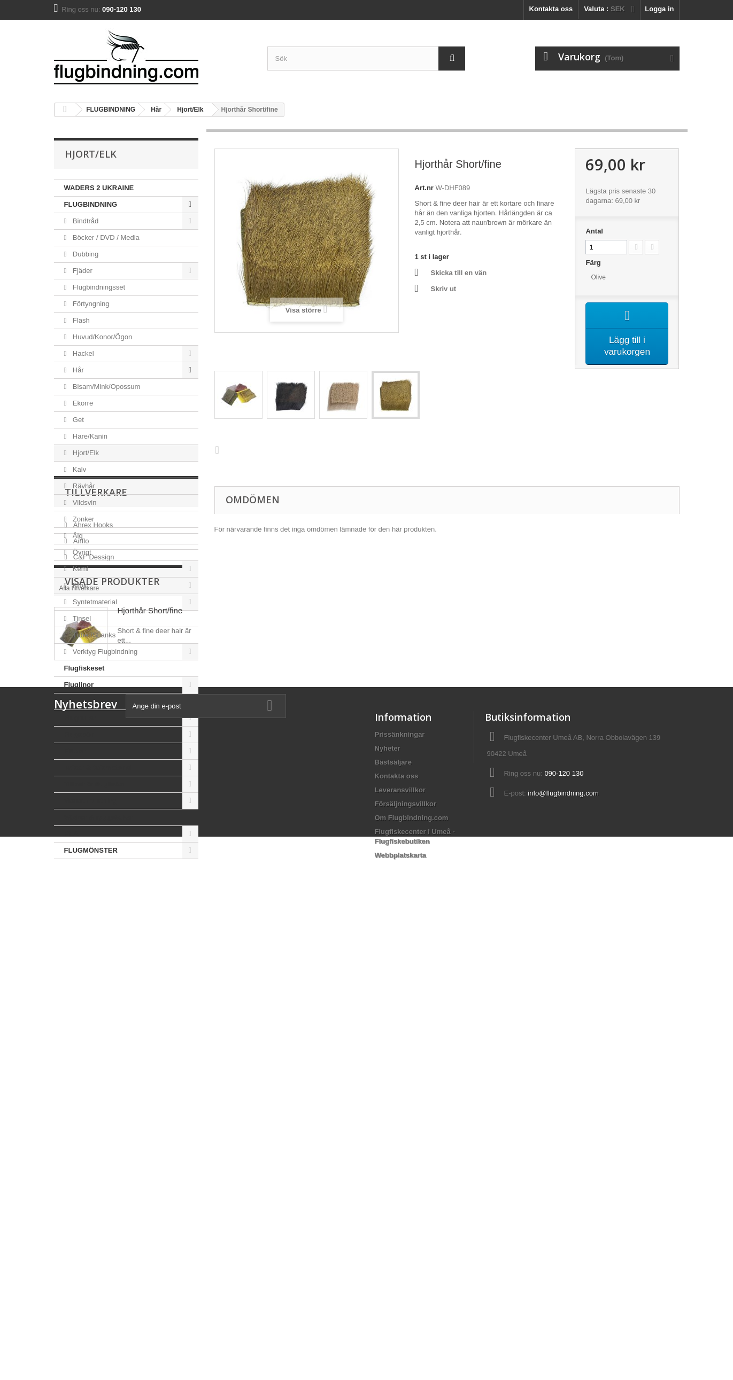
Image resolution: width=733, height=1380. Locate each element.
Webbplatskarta (401, 1312)
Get (77, 420)
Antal (594, 231)
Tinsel (81, 618)
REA (71, 834)
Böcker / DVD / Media (105, 237)
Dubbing (84, 254)
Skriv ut (444, 289)
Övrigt (81, 552)
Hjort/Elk (85, 453)
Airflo (80, 936)
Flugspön (80, 734)
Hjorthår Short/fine (150, 1051)
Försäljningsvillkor (406, 1261)
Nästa (219, 449)
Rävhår (83, 486)
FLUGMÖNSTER (91, 850)
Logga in (659, 9)
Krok (79, 585)
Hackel (82, 353)
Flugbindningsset (98, 287)
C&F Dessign (92, 952)
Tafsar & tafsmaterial (98, 767)
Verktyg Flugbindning (104, 652)
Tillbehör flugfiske (94, 784)
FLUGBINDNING (91, 204)
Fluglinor (79, 685)
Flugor (75, 701)
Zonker (82, 519)
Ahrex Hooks (92, 920)
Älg (76, 536)
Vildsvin (83, 502)
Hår (77, 370)
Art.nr (424, 188)
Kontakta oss (551, 9)
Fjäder (81, 271)
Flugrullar (80, 718)
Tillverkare (96, 891)
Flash (80, 320)
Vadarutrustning (91, 801)
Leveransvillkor (400, 1247)
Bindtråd (84, 221)
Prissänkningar (400, 1192)
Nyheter (387, 1206)
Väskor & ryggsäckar (98, 817)
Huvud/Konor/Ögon (101, 337)
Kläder (75, 751)
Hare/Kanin (89, 436)
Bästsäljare (393, 1219)
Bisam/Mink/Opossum (105, 387)
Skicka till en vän (459, 273)
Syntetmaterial (94, 602)
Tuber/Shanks (93, 635)
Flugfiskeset (84, 668)
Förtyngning (90, 304)
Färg (594, 263)
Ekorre (82, 403)
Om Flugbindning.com (412, 1275)
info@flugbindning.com (563, 1250)
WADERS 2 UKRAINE (99, 188)
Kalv (78, 469)
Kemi (79, 569)
